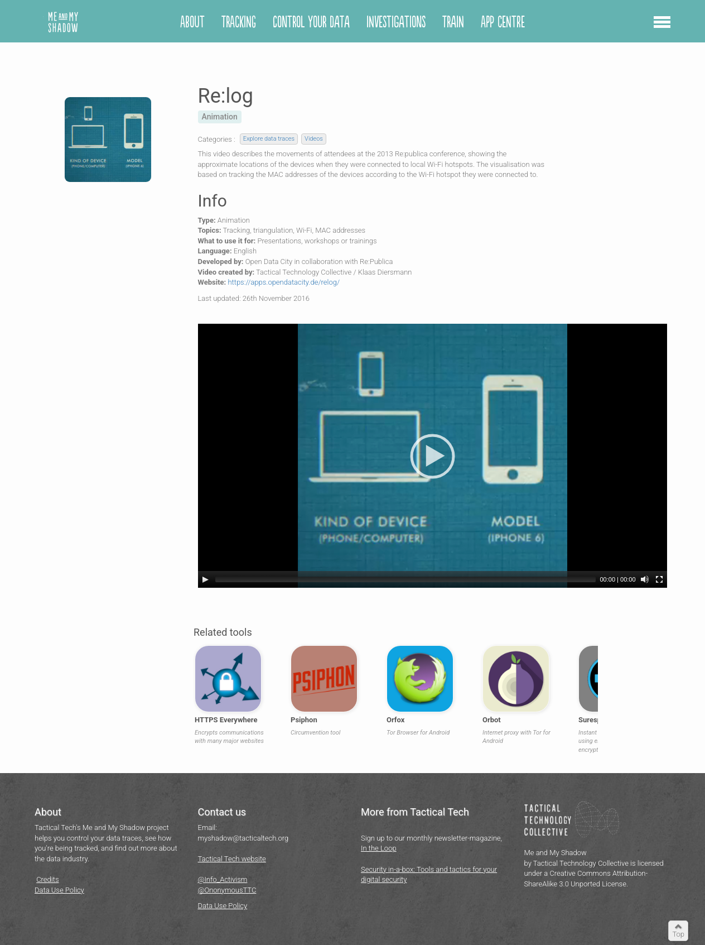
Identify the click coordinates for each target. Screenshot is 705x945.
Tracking (238, 22)
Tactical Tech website (232, 859)
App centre (503, 22)
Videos (314, 138)
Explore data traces (268, 138)
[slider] (405, 579)
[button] (662, 24)
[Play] (205, 579)
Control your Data (311, 22)
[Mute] (644, 579)
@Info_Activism (223, 879)
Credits (47, 879)
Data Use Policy (59, 890)
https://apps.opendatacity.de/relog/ (284, 282)
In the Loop (379, 848)
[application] (432, 456)
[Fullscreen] (659, 579)
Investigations (396, 22)
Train (453, 22)
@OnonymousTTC (227, 890)
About (192, 22)
